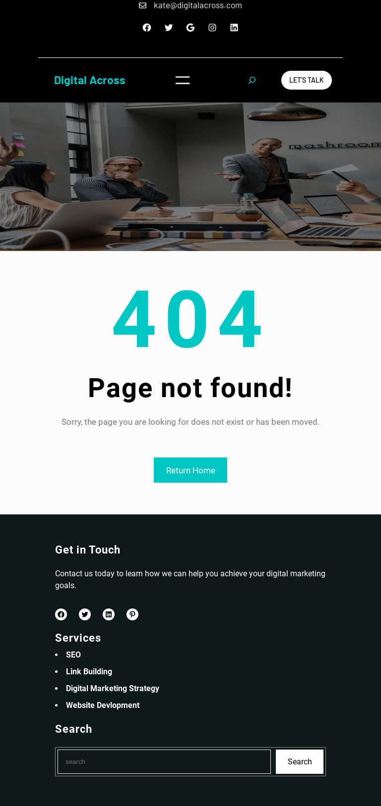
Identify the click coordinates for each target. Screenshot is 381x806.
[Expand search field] (252, 80)
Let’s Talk (306, 80)
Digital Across (90, 80)
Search (300, 761)
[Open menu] (182, 80)
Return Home (190, 470)
